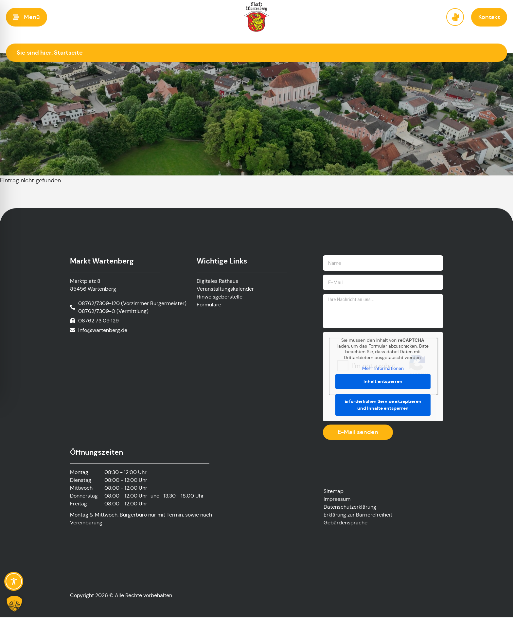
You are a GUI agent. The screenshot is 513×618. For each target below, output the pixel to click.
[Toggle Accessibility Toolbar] (14, 581)
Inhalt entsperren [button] (382, 382)
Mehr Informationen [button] (383, 369)
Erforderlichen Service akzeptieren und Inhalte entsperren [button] (383, 405)
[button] (26, 17)
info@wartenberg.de (102, 330)
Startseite (68, 52)
